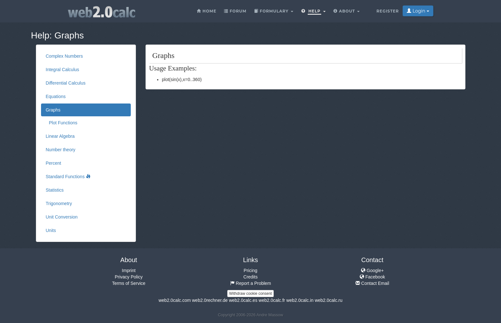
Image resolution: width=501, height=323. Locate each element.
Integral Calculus (62, 69)
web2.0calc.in (299, 300)
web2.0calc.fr (272, 300)
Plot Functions (63, 122)
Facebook (372, 276)
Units (51, 230)
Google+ (372, 270)
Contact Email (372, 283)
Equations (56, 96)
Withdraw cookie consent (250, 293)
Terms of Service (128, 283)
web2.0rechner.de (210, 300)
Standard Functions (68, 176)
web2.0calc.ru (328, 300)
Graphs (69, 35)
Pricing (250, 270)
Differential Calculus (66, 83)
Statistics (55, 190)
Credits (250, 276)
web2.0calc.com (175, 300)
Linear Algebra (60, 136)
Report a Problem (250, 283)
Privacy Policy (129, 276)
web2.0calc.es (243, 300)
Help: (41, 35)
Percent (53, 163)
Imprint (129, 270)
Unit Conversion (62, 216)
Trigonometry (59, 203)
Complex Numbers (64, 56)
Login (418, 11)
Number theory (61, 149)
